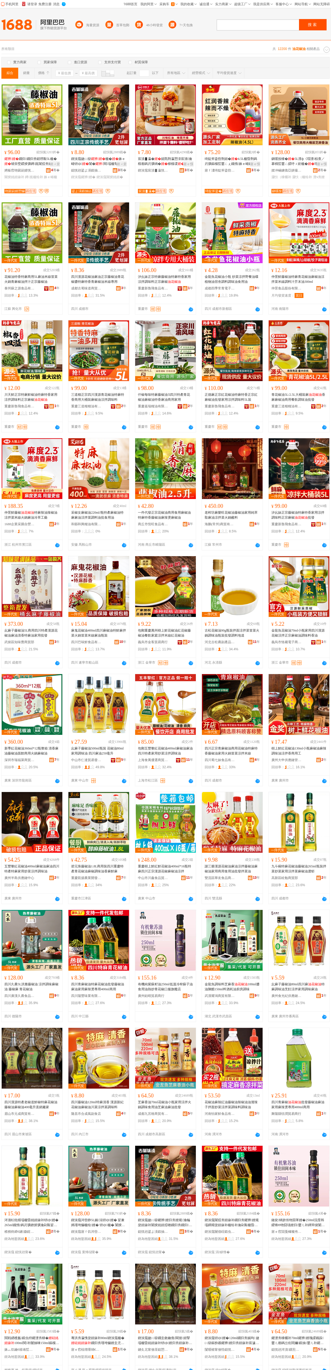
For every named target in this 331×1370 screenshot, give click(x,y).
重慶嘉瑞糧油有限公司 (153, 406)
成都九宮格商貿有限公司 (153, 1114)
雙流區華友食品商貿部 (220, 878)
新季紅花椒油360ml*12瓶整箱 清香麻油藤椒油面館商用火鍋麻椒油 (31, 750)
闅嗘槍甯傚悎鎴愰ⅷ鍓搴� (220, 1349)
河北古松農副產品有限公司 (220, 642)
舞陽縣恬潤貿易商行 (286, 1114)
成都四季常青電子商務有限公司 (220, 288)
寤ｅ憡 (188, 164)
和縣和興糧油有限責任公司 (86, 524)
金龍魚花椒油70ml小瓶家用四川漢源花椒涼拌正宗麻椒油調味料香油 (298, 633)
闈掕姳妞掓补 (14, 177)
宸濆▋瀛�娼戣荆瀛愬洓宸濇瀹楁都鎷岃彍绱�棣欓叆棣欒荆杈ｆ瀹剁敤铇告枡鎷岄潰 (165, 161)
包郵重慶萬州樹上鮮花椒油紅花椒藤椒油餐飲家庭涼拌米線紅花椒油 (164, 633)
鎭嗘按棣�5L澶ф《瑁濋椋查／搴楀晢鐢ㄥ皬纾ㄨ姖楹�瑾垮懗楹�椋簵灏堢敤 (298, 161)
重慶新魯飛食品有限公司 (153, 288)
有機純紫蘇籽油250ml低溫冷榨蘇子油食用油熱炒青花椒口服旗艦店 (165, 986)
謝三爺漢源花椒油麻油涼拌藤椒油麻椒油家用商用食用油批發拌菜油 (231, 868)
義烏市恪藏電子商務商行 (286, 642)
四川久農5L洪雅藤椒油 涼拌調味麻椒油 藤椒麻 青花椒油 (31, 986)
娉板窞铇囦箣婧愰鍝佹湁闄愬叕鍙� (19, 170)
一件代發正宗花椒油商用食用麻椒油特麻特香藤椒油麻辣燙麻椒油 (164, 515)
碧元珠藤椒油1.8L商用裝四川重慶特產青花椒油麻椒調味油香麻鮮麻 (97, 868)
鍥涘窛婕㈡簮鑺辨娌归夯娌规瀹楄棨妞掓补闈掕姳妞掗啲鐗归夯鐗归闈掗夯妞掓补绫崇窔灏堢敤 (165, 1223)
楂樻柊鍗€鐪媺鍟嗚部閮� (19, 1232)
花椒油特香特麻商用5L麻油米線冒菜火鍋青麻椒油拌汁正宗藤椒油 (31, 279)
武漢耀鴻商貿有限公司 (220, 996)
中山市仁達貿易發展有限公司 (86, 760)
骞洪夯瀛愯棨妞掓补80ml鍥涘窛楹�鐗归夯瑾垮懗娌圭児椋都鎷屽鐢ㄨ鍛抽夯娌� (98, 1340)
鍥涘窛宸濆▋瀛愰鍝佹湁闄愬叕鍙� (153, 170)
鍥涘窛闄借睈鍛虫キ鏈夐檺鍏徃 (220, 1232)
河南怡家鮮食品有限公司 (220, 1114)
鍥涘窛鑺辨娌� (83, 177)
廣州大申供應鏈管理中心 (286, 760)
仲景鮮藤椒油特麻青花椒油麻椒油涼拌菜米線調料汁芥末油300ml (297, 279)
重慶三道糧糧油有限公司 (86, 406)
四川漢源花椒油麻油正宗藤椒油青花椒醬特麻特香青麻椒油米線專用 (97, 279)
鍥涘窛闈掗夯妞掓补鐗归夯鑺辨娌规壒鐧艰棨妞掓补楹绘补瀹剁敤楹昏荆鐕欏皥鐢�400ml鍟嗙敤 (232, 1223)
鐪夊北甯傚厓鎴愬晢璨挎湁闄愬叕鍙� (153, 1349)
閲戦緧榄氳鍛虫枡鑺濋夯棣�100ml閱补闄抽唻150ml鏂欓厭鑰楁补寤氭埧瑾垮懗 (31, 1340)
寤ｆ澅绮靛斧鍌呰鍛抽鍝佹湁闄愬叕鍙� (220, 170)
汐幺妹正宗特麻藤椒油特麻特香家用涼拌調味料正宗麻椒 (164, 279)
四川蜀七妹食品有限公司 (220, 760)
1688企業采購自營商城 (19, 524)
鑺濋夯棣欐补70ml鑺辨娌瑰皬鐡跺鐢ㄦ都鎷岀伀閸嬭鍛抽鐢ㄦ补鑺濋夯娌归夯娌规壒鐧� (297, 1340)
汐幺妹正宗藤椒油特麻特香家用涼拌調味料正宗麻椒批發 (297, 515)
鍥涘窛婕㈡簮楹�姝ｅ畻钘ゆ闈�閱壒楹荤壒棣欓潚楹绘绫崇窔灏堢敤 (98, 161)
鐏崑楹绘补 (34, 177)
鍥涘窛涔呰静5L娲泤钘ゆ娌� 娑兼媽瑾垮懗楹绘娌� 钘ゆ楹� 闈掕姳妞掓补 (98, 1223)
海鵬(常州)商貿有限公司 (220, 524)
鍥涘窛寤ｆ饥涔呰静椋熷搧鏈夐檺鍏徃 (86, 1232)
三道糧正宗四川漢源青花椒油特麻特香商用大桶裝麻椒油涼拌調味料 (97, 397)
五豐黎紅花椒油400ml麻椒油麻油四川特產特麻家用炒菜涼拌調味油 (31, 868)
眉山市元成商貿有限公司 (19, 1114)
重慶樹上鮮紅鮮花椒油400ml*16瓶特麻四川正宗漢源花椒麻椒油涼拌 (164, 868)
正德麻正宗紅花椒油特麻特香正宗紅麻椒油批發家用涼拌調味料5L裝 (231, 397)
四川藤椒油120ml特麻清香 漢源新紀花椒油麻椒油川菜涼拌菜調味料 (97, 1104)
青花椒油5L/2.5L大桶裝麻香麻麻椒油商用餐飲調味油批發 (298, 397)
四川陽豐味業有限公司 (86, 996)
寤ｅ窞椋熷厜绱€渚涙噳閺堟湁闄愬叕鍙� (86, 1349)
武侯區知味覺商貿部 (19, 642)
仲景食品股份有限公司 (286, 288)
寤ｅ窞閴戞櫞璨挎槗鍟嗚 (286, 1232)
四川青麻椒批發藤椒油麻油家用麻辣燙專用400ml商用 (297, 1104)
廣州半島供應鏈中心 (19, 878)
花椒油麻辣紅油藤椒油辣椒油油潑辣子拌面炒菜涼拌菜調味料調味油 (231, 1104)
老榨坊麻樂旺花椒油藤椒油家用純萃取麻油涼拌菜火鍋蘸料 (231, 515)
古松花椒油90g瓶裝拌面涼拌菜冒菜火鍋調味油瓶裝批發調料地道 (232, 633)
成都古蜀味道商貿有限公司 (86, 288)
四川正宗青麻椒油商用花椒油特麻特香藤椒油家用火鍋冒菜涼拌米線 (231, 750)
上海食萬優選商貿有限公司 (153, 760)
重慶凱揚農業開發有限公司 (86, 878)
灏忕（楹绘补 (302, 177)
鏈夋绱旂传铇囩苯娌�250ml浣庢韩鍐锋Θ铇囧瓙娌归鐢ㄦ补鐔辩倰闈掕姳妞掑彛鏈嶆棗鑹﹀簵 (298, 1223)
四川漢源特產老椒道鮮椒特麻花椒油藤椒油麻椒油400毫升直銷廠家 (30, 1104)
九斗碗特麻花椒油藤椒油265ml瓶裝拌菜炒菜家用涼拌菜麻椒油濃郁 (298, 868)
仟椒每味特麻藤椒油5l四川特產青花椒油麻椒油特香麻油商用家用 (164, 397)
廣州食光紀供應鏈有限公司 (286, 996)
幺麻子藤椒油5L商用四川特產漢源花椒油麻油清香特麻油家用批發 (31, 633)
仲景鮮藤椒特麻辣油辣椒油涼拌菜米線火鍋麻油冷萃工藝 (30, 515)
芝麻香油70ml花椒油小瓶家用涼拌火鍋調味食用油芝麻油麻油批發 (164, 1104)
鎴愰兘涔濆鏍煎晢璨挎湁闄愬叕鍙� (286, 1349)
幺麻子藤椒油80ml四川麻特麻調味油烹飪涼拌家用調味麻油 (298, 986)
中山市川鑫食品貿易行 (153, 878)
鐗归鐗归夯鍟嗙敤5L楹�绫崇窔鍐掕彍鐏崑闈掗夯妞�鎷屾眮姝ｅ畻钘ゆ (31, 161)
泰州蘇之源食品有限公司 (19, 288)
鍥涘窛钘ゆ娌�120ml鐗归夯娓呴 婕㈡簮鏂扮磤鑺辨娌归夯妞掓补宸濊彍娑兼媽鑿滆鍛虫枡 (232, 1340)
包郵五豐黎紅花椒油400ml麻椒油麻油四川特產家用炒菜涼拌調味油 (165, 750)
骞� (55, 170)
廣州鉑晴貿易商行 (151, 996)
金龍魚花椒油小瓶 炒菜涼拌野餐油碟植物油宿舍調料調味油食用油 (231, 279)
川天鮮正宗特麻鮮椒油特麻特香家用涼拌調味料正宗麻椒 (30, 397)
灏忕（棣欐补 (281, 177)
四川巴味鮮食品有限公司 (86, 642)
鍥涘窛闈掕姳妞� (110, 177)
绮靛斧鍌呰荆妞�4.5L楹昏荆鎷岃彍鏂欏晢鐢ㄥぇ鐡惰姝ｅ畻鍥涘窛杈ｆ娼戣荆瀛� (232, 161)
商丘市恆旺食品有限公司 (153, 524)
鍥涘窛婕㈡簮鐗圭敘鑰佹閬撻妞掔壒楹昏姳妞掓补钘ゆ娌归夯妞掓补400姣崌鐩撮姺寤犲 (165, 1340)
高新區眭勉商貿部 (284, 878)
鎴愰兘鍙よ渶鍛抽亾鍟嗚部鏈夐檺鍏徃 (86, 170)
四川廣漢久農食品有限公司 (19, 996)
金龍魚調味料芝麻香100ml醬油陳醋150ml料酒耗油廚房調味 (232, 986)
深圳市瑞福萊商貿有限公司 (19, 760)
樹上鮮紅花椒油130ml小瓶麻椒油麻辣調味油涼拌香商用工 (298, 750)
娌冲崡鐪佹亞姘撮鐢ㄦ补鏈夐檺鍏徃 (286, 170)
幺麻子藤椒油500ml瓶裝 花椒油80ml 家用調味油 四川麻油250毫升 (97, 750)
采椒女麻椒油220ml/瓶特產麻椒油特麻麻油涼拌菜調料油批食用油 (97, 515)
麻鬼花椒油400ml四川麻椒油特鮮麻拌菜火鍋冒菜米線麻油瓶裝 (98, 633)
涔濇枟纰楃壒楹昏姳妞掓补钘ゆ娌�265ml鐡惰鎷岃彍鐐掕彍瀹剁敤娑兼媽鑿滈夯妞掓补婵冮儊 (31, 1223)
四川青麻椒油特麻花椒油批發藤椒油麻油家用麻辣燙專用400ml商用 (97, 986)
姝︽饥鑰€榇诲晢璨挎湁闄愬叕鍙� (19, 1349)
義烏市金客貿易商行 (153, 642)
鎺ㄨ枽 (55, 164)
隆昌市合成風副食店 (86, 1114)
